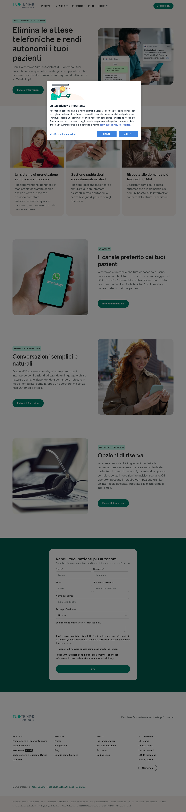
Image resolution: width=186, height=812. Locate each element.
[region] (94, 110)
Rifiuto (106, 134)
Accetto (128, 134)
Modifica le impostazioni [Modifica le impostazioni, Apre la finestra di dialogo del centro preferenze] (63, 134)
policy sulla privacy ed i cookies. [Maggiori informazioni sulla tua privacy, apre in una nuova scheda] (115, 124)
